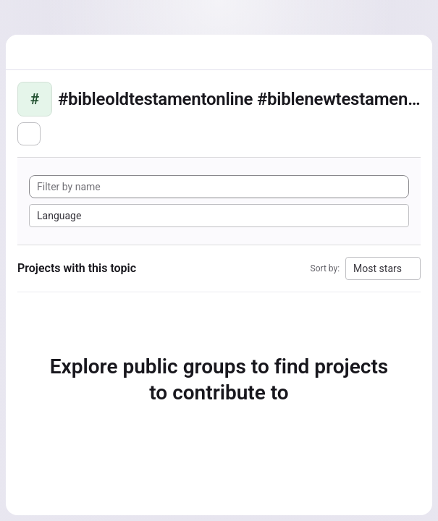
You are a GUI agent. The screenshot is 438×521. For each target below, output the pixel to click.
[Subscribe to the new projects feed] (29, 133)
